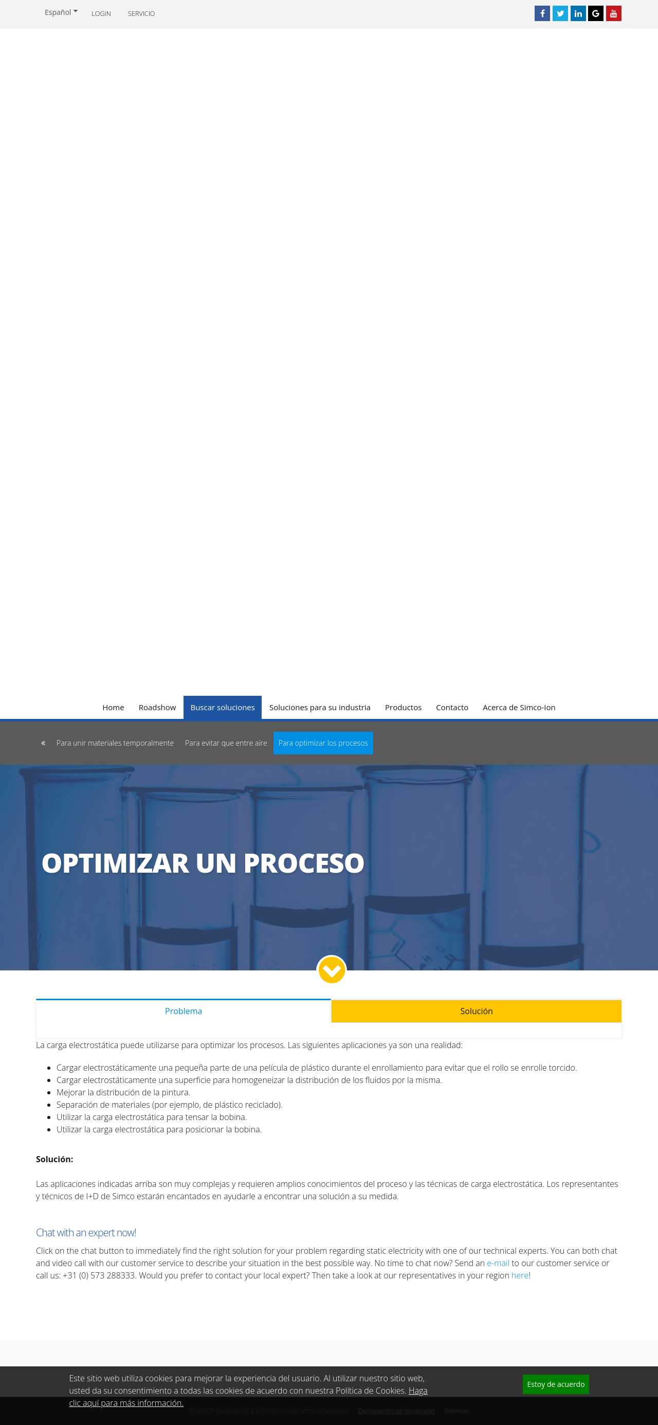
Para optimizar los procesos (323, 743)
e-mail (498, 1263)
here (519, 1275)
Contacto (452, 707)
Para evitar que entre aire (226, 743)
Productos (403, 707)
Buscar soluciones (222, 707)
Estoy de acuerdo (555, 1384)
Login (101, 13)
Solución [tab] (477, 1011)
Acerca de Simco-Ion (519, 707)
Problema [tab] (183, 1011)
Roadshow (157, 707)
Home (113, 707)
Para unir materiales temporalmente (115, 743)
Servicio (141, 13)
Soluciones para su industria (320, 707)
